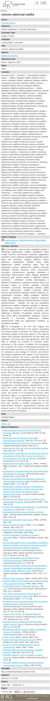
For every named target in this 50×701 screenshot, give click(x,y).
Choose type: (7, 691)
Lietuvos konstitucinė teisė (14, 525)
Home (4, 11)
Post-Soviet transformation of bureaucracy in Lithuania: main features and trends (22, 594)
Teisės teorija (8, 637)
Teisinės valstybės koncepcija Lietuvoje (19, 639)
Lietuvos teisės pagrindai (13, 578)
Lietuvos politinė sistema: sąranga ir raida (20, 530)
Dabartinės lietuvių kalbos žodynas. (17, 463)
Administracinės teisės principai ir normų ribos (22, 443)
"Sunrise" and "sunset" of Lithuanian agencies (22, 614)
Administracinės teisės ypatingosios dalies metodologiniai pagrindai (20, 439)
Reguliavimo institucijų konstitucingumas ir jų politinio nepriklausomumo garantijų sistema (25, 602)
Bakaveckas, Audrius (9, 56)
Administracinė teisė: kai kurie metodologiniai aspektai (25, 448)
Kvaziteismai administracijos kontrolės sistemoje (23, 512)
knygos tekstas (9, 23)
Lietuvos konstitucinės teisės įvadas (18, 519)
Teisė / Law (5, 424)
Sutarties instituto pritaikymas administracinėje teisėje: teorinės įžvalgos (22, 623)
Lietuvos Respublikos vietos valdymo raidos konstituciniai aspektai (21, 559)
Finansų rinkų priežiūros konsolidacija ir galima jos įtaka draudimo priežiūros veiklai (23, 480)
